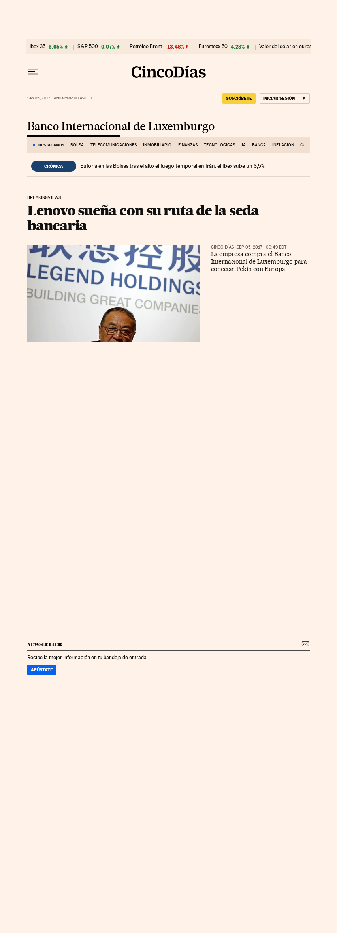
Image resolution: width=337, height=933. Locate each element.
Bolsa (77, 145)
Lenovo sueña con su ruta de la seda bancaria (143, 218)
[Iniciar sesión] (285, 98)
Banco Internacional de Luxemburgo (121, 127)
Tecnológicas (219, 145)
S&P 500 (87, 46)
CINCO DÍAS (222, 247)
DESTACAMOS (51, 144)
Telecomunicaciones (113, 145)
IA (244, 145)
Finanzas (188, 145)
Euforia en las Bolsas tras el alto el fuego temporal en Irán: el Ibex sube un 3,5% (172, 166)
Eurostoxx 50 (213, 46)
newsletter (44, 644)
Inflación (283, 145)
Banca (259, 145)
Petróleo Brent (146, 46)
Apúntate (42, 670)
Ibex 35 (37, 46)
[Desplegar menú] (32, 72)
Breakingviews (44, 197)
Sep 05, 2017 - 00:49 (261, 247)
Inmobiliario (157, 145)
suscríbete (239, 98)
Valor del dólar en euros (285, 46)
